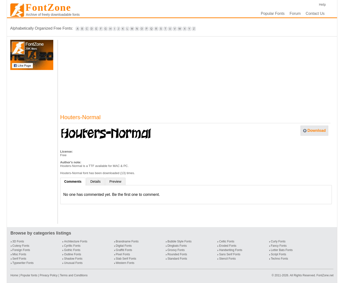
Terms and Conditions (73, 275)
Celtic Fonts (226, 241)
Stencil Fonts (227, 258)
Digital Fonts (124, 245)
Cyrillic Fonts (72, 245)
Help (322, 4)
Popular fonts (29, 275)
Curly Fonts (278, 241)
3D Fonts (18, 241)
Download (316, 130)
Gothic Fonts (72, 250)
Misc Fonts (19, 254)
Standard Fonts (177, 258)
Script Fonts (278, 254)
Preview (115, 181)
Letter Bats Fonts (282, 250)
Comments (72, 181)
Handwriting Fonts (230, 250)
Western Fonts (125, 263)
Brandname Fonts (127, 241)
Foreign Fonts (21, 250)
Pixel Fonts (123, 254)
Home (15, 275)
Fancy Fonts (279, 245)
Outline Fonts (72, 254)
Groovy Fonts (176, 250)
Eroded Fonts (227, 245)
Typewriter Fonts (23, 263)
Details (95, 181)
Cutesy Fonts (20, 245)
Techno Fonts (279, 258)
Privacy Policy (49, 275)
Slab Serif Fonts (126, 258)
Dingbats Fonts (177, 245)
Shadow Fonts (73, 258)
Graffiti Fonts (124, 250)
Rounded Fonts (177, 254)
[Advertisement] (32, 147)
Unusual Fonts (73, 263)
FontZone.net (325, 275)
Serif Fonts (19, 258)
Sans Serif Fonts (229, 254)
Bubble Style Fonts (179, 241)
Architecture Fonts (75, 241)
